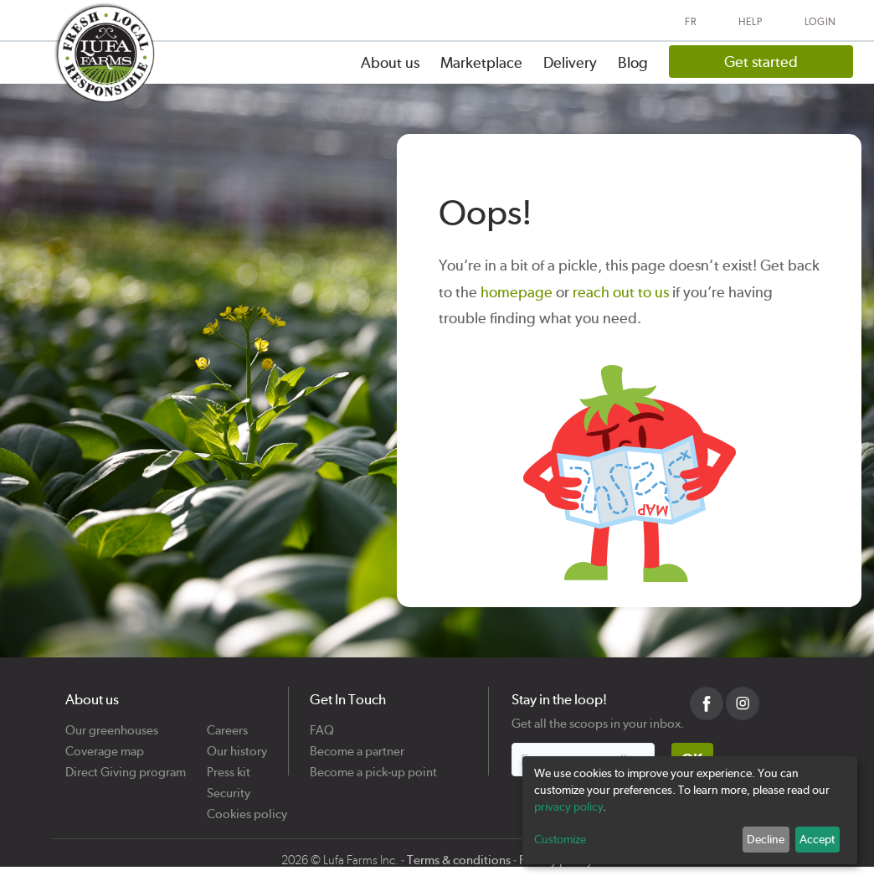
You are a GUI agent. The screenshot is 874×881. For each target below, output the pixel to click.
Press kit (228, 766)
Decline (765, 839)
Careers (227, 724)
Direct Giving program (125, 766)
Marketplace (481, 62)
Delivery (570, 62)
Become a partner (357, 745)
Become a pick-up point (373, 766)
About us (390, 62)
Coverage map (104, 745)
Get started (761, 61)
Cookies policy (247, 807)
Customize (560, 839)
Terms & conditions (459, 860)
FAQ (322, 724)
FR (690, 22)
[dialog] (689, 810)
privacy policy (568, 806)
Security (228, 787)
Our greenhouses (111, 724)
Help (750, 22)
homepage (517, 292)
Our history (237, 745)
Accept (817, 839)
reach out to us (621, 292)
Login (821, 22)
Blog (633, 62)
